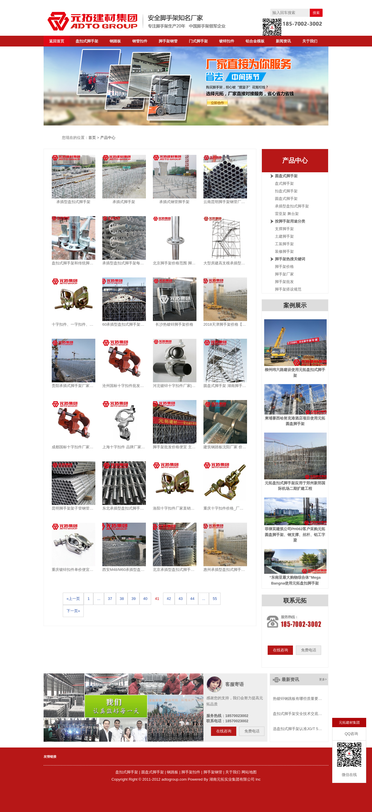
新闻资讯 (283, 41)
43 (180, 598)
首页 (92, 137)
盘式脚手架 (284, 183)
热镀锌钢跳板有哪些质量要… (297, 698)
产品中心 (107, 137)
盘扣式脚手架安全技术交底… (297, 713)
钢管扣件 (139, 41)
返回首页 (56, 41)
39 (133, 598)
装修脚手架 (284, 251)
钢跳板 (172, 772)
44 (192, 598)
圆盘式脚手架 (286, 198)
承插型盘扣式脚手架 (292, 206)
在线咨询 (280, 650)
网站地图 (249, 772)
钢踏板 (115, 41)
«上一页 (73, 598)
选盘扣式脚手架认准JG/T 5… (297, 729)
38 (122, 598)
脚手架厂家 (284, 274)
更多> (323, 679)
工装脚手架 (284, 244)
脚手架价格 (284, 266)
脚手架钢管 (168, 41)
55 (215, 598)
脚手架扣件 (190, 772)
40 (145, 598)
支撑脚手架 (284, 229)
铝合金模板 (255, 41)
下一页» (73, 611)
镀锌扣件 (226, 41)
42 (169, 598)
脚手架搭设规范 (288, 289)
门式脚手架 (198, 41)
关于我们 (309, 41)
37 (110, 598)
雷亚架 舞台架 (287, 213)
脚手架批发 (284, 281)
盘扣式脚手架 (87, 41)
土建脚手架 (284, 236)
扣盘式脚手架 (286, 191)
